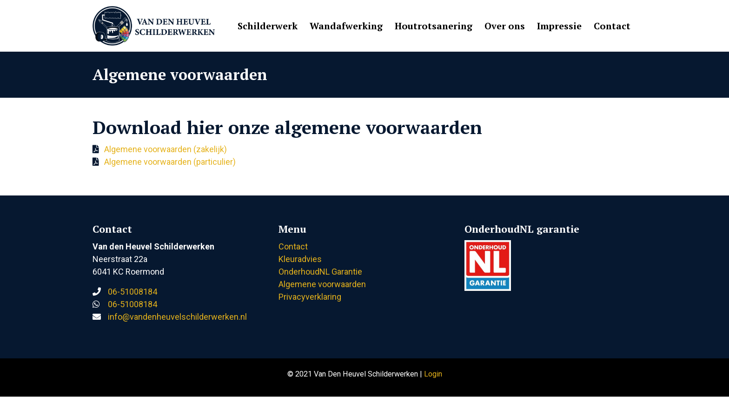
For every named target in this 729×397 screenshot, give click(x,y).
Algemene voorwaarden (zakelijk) (165, 149)
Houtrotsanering (433, 26)
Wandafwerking (346, 26)
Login (433, 374)
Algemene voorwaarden (322, 284)
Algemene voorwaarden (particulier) (170, 162)
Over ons (504, 26)
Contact (612, 26)
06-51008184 (132, 291)
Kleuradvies (300, 259)
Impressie (559, 26)
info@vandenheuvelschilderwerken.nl (177, 317)
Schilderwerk (268, 26)
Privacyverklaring (309, 297)
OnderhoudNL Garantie (320, 271)
